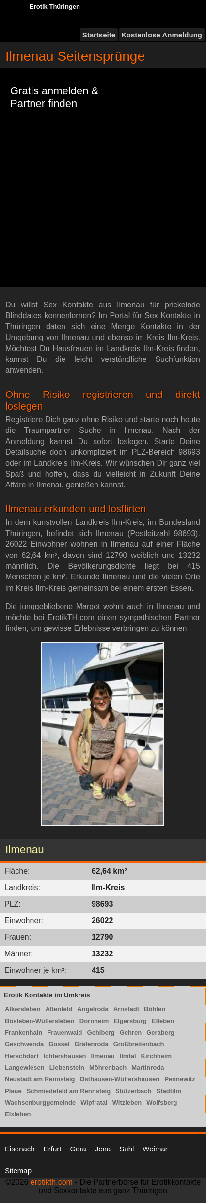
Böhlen (154, 1009)
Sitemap (18, 1171)
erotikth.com (52, 1182)
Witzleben (127, 1102)
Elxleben (18, 1114)
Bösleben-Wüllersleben (40, 1020)
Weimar (155, 1149)
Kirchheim (156, 1055)
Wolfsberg (161, 1102)
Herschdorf (21, 1055)
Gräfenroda (92, 1044)
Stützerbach (133, 1091)
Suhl (126, 1149)
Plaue (13, 1091)
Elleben (163, 1020)
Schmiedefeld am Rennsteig (69, 1091)
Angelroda (92, 1009)
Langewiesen (25, 1067)
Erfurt (53, 1149)
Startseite (98, 35)
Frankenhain (23, 1032)
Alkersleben (23, 1009)
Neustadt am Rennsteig (40, 1079)
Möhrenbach (108, 1067)
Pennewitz (179, 1079)
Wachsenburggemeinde (40, 1102)
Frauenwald (64, 1032)
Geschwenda (24, 1044)
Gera (78, 1149)
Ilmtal (128, 1055)
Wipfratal (94, 1102)
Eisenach (20, 1149)
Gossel (58, 1044)
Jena (103, 1149)
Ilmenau (103, 1055)
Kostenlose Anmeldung (161, 35)
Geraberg (160, 1032)
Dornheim (94, 1020)
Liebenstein (66, 1067)
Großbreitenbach (138, 1044)
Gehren (131, 1032)
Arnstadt (126, 1009)
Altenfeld (59, 1009)
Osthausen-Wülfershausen (119, 1079)
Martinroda (147, 1067)
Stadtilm (168, 1091)
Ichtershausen (64, 1055)
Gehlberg (101, 1032)
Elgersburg (130, 1020)
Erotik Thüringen (55, 6)
